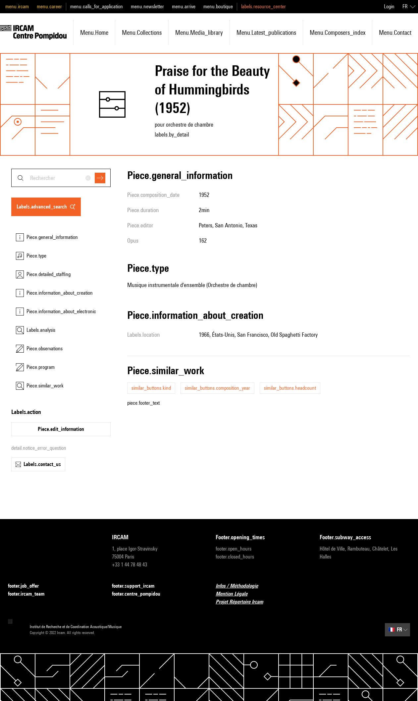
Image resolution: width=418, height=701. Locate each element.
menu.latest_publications (266, 32)
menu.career (49, 6)
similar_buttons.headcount (290, 388)
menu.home (94, 32)
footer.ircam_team (30, 594)
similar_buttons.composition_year (217, 388)
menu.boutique (218, 6)
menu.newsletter (147, 6)
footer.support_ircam (137, 586)
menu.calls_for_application (96, 6)
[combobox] (61, 178)
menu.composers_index (337, 32)
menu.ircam (17, 6)
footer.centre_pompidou (140, 594)
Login (389, 6)
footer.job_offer (27, 586)
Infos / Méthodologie (241, 586)
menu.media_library (199, 32)
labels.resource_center (263, 6)
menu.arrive (183, 6)
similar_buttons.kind (151, 388)
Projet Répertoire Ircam (243, 602)
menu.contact (395, 32)
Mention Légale (235, 594)
